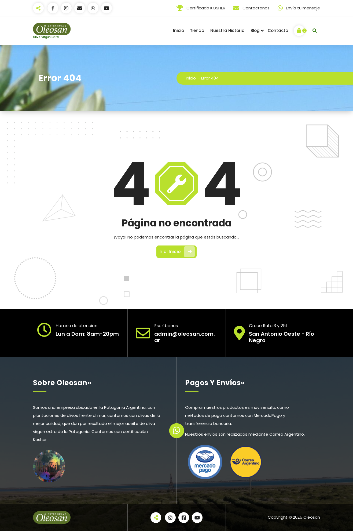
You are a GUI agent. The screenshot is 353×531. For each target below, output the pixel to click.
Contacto (278, 30)
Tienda (197, 30)
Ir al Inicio (177, 251)
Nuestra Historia (227, 30)
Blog (255, 30)
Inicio (178, 30)
